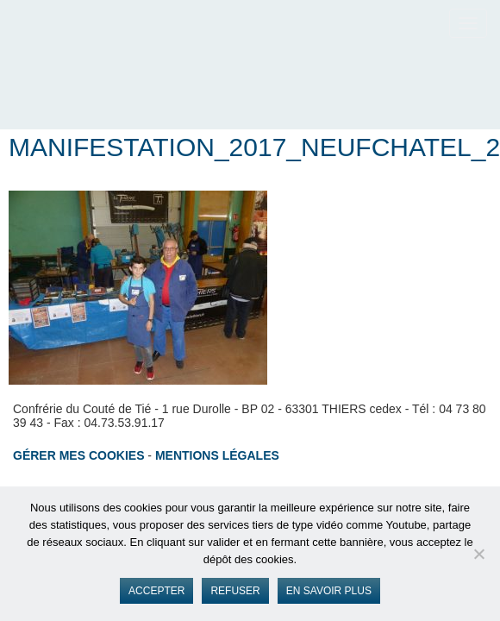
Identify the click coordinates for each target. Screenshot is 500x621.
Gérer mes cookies (78, 455)
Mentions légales (217, 455)
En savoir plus (329, 591)
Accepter (156, 591)
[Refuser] (478, 553)
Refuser (234, 591)
